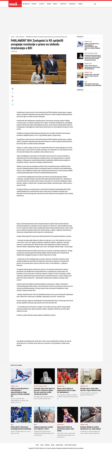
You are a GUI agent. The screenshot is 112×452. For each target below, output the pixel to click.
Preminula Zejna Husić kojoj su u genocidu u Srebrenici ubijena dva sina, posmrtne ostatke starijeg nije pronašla (93, 58)
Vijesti (95, 53)
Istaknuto (87, 41)
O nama (41, 445)
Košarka (59, 424)
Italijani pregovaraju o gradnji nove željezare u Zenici (43, 428)
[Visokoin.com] (15, 4)
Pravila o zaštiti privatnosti (70, 445)
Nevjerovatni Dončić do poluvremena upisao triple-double (65, 429)
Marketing (47, 445)
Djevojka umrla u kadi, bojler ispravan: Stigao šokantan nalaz (92, 76)
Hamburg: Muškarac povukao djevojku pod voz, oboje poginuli (90, 428)
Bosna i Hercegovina (20, 36)
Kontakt (52, 445)
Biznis (35, 424)
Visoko (37, 445)
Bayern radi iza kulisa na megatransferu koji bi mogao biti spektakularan (92, 67)
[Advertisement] (56, 19)
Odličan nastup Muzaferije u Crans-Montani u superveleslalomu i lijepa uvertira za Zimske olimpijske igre (92, 46)
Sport (90, 41)
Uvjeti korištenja (59, 445)
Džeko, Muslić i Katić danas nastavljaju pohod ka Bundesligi (93, 84)
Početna (12, 36)
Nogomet (87, 63)
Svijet (90, 72)
